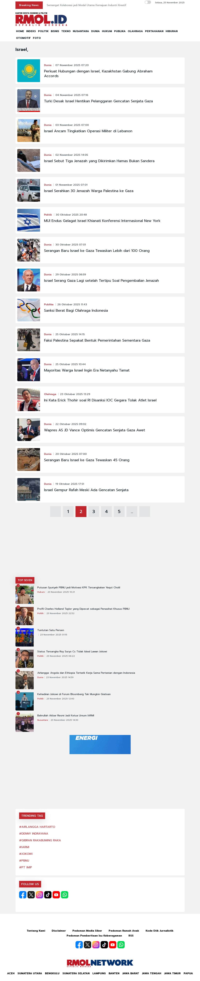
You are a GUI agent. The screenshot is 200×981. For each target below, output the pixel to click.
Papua (188, 973)
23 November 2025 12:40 (60, 698)
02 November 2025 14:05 (71, 155)
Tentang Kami (36, 931)
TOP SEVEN (25, 580)
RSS (131, 936)
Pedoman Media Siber (87, 931)
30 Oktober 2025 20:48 (71, 215)
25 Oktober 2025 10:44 (70, 364)
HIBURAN (172, 31)
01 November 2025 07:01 (71, 185)
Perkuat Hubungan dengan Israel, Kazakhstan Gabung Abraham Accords (98, 73)
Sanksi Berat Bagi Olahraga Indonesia (76, 310)
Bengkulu (52, 973)
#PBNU (24, 860)
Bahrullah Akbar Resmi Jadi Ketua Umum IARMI (65, 715)
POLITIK (43, 31)
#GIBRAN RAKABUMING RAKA (40, 840)
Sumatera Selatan (76, 973)
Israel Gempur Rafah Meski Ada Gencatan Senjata (86, 489)
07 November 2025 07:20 (72, 65)
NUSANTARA (81, 31)
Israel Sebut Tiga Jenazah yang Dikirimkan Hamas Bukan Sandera (99, 160)
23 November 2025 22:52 (60, 613)
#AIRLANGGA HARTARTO (37, 827)
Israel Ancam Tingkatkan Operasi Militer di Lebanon (88, 131)
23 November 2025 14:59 (60, 677)
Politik (48, 215)
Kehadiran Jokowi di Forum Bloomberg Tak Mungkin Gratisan (74, 694)
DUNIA (95, 31)
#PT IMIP (25, 867)
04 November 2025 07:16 (71, 95)
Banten (114, 973)
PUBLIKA (120, 31)
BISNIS (55, 31)
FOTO (37, 38)
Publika (49, 304)
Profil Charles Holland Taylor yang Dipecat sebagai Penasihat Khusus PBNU (83, 609)
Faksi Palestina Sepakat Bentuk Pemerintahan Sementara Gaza (97, 340)
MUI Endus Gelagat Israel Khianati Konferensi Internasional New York (102, 220)
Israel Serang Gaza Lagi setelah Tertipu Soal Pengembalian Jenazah (101, 280)
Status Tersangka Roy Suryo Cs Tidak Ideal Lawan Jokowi (72, 651)
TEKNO (66, 31)
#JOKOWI (26, 854)
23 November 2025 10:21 (61, 592)
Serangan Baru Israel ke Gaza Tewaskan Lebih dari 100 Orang (97, 250)
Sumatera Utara (29, 973)
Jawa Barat (130, 973)
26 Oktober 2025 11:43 (72, 304)
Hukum (41, 592)
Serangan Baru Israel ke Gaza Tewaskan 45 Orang (86, 460)
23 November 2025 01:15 (53, 634)
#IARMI (24, 847)
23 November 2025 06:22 (60, 656)
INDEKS (31, 31)
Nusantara (42, 720)
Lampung (99, 973)
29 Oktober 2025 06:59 (70, 274)
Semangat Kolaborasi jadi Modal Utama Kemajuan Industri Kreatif (86, 5)
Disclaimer (59, 931)
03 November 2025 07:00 (72, 125)
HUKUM (107, 31)
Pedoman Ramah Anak (124, 931)
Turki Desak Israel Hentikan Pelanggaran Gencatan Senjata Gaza (98, 101)
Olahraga (50, 394)
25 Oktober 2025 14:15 (70, 334)
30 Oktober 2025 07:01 (70, 245)
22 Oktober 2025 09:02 (70, 424)
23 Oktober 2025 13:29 (75, 394)
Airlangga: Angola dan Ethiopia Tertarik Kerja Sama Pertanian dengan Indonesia (86, 673)
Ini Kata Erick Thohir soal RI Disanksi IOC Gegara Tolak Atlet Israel (100, 400)
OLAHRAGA (135, 31)
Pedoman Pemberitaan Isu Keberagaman (94, 936)
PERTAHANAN (154, 31)
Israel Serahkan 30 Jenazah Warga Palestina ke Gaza (88, 190)
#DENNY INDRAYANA (33, 833)
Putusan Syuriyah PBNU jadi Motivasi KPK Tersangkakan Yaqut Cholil (78, 587)
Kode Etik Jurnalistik (159, 931)
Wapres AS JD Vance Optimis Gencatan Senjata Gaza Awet (94, 430)
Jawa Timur (172, 973)
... (132, 511)
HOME (20, 31)
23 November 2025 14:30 (64, 720)
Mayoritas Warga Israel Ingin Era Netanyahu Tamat (87, 370)
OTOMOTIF (23, 38)
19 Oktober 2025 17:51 (69, 484)
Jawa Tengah (151, 973)
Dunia (48, 65)
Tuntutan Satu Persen (50, 630)
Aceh (11, 973)
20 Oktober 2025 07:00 (71, 454)
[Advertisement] (100, 549)
